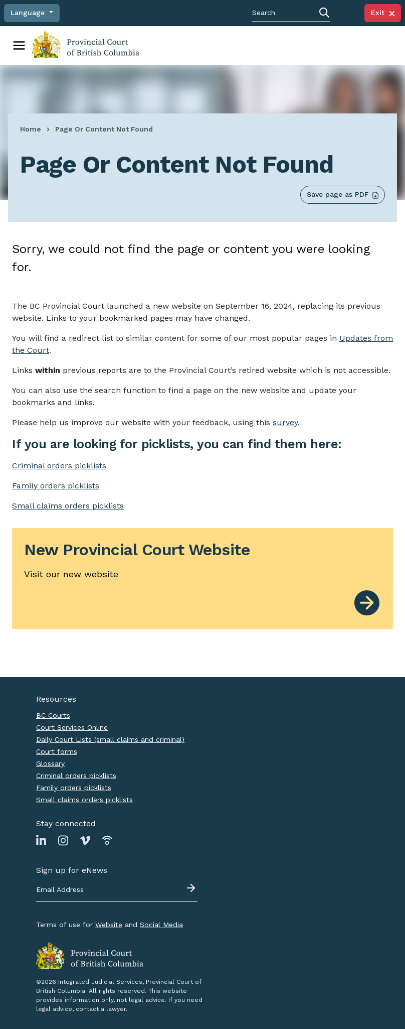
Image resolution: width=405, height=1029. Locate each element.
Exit (382, 13)
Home (30, 128)
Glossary (50, 763)
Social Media (161, 924)
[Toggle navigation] (19, 45)
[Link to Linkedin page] (41, 839)
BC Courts (53, 715)
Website (108, 924)
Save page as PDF (342, 194)
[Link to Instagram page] (63, 839)
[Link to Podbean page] (107, 839)
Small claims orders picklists (68, 505)
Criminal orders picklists (76, 775)
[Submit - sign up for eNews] (191, 887)
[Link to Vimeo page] (85, 839)
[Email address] (116, 889)
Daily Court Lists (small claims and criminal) (110, 739)
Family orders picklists (73, 787)
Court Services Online (72, 727)
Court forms (56, 751)
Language (29, 13)
